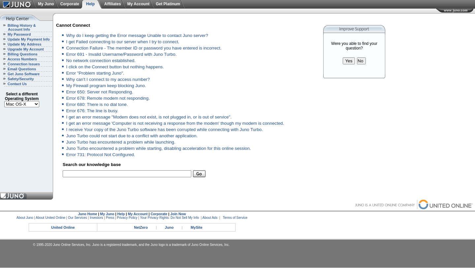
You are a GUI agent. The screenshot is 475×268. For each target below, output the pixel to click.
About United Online (50, 217)
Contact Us (17, 84)
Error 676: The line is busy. (92, 110)
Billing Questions (22, 54)
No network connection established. (101, 60)
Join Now (178, 214)
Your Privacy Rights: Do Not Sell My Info (169, 217)
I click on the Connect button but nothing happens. (115, 66)
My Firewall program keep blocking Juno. (106, 85)
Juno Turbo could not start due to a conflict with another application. (132, 135)
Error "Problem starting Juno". (95, 73)
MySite (196, 227)
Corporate (69, 4)
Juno (169, 227)
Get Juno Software (23, 74)
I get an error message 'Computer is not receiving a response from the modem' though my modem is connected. (175, 123)
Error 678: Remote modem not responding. (108, 98)
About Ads (210, 217)
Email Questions (21, 69)
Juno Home (87, 214)
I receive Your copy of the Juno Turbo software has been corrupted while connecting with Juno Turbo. (164, 129)
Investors (96, 217)
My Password (19, 34)
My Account (138, 4)
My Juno (46, 4)
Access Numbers (22, 59)
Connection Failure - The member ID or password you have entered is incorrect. (144, 48)
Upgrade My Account (25, 49)
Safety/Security (20, 79)
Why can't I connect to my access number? (108, 79)
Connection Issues (23, 64)
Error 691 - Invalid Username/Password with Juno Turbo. (121, 54)
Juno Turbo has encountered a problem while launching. (120, 142)
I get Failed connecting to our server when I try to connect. (122, 41)
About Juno (24, 217)
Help (90, 4)
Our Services (77, 217)
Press (110, 217)
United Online (63, 227)
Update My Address (24, 44)
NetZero (141, 227)
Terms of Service (235, 217)
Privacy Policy (127, 217)
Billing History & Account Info (18, 27)
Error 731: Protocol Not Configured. (100, 154)
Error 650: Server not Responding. (99, 91)
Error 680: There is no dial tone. (97, 104)
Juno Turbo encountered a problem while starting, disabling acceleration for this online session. (158, 148)
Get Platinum (168, 4)
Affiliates (112, 4)
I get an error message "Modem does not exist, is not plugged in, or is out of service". (149, 117)
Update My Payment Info (28, 39)
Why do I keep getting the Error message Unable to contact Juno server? (137, 35)
